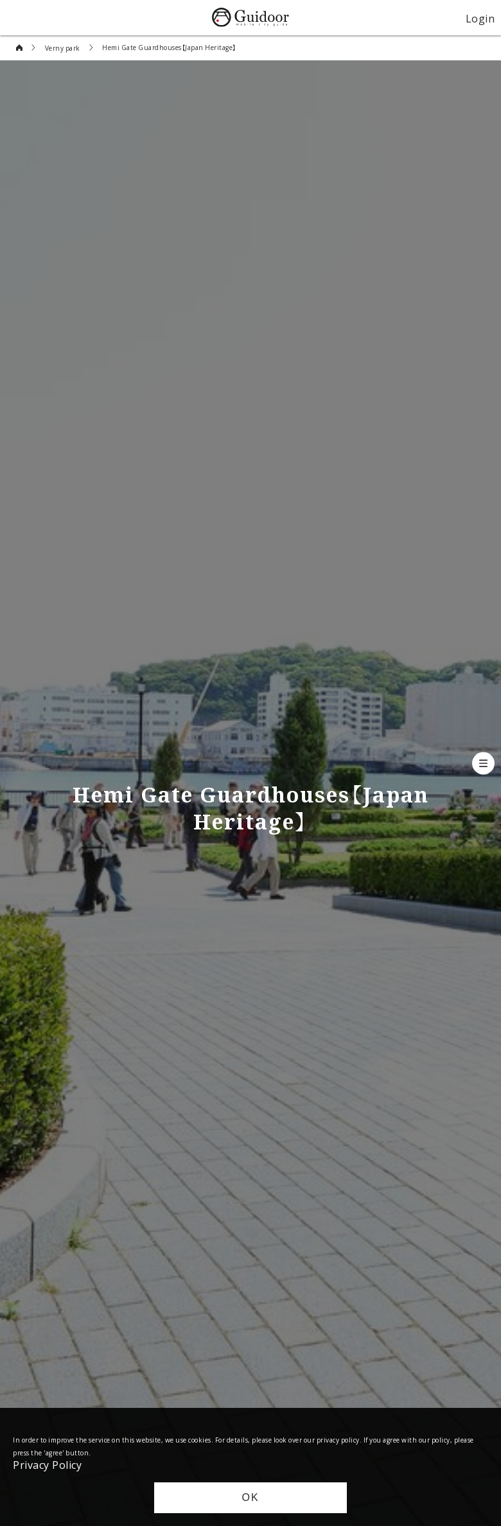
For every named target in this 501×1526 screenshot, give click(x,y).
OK (250, 1497)
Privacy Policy (47, 1464)
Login (480, 18)
